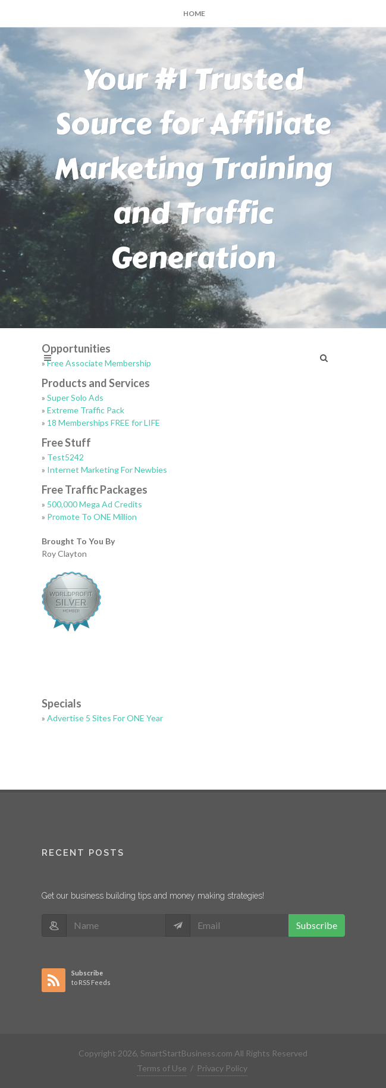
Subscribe (316, 925)
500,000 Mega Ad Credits (94, 504)
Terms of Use (162, 1068)
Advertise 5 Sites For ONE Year (105, 718)
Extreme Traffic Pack (85, 410)
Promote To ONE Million (92, 517)
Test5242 (65, 457)
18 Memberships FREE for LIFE (103, 422)
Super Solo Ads (75, 397)
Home (194, 13)
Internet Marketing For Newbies (107, 469)
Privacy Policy (222, 1068)
